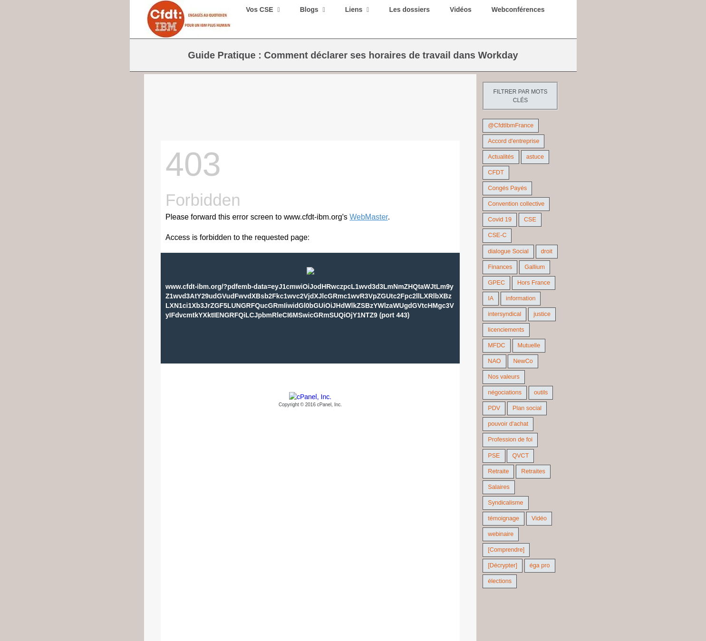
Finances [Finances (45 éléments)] (500, 267)
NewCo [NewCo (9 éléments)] (522, 361)
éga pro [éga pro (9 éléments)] (540, 565)
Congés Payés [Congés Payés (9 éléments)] (507, 188)
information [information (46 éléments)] (520, 298)
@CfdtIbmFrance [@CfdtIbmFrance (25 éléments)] (510, 125)
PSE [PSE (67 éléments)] (494, 455)
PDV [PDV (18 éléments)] (494, 408)
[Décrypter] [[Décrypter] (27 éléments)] (502, 565)
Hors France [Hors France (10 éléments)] (533, 282)
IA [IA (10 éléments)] (490, 298)
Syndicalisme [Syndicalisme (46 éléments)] (505, 502)
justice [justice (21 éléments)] (542, 314)
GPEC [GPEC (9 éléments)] (496, 282)
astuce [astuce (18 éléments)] (535, 156)
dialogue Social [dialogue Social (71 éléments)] (508, 251)
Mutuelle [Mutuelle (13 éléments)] (529, 345)
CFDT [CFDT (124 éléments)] (496, 172)
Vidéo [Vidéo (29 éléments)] (539, 518)
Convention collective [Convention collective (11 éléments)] (516, 204)
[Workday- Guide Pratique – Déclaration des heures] (310, 116)
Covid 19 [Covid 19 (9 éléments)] (500, 219)
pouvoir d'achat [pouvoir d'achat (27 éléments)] (508, 424)
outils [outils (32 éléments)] (541, 392)
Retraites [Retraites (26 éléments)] (533, 471)
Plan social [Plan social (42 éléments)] (527, 408)
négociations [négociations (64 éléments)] (505, 392)
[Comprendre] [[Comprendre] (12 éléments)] (506, 549)
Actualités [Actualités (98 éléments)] (501, 156)
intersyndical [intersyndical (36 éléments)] (504, 314)
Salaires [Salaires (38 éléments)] (499, 487)
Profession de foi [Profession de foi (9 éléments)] (510, 439)
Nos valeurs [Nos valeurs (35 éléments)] (504, 376)
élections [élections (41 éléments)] (500, 581)
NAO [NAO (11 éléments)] (494, 361)
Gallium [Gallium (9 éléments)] (534, 267)
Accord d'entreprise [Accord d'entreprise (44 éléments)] (513, 141)
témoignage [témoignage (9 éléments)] (503, 518)
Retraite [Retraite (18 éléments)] (498, 471)
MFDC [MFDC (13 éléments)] (496, 345)
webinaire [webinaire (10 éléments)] (500, 534)
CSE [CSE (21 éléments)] (530, 219)
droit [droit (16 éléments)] (547, 251)
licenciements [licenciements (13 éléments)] (506, 329)
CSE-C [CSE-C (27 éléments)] (497, 235)
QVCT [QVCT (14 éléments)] (520, 455)
